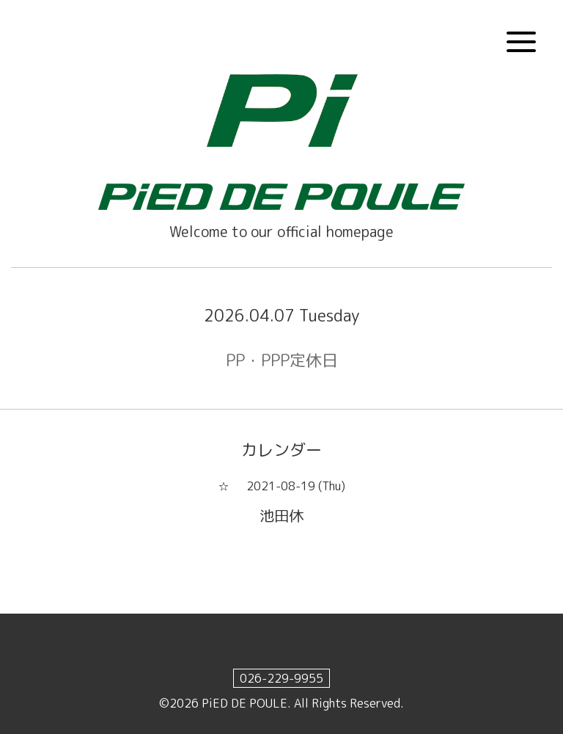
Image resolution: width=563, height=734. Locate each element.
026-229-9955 (281, 678)
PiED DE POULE (244, 703)
